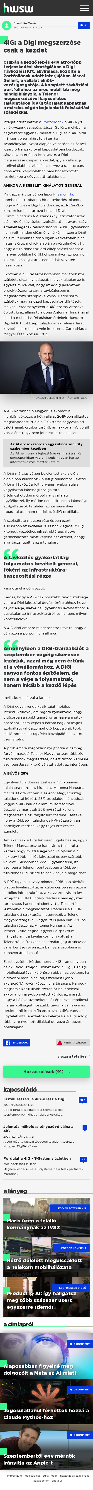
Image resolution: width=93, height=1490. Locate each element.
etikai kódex (50, 1475)
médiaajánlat (32, 1475)
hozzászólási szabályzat (74, 1475)
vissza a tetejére (72, 1056)
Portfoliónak (53, 122)
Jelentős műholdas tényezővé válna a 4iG (38, 1128)
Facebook (17, 1043)
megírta (66, 194)
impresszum (14, 1475)
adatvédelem (41, 1480)
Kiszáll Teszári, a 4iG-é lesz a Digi (34, 1099)
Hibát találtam (71, 1042)
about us (57, 1480)
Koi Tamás (29, 23)
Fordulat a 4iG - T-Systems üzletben (37, 1158)
